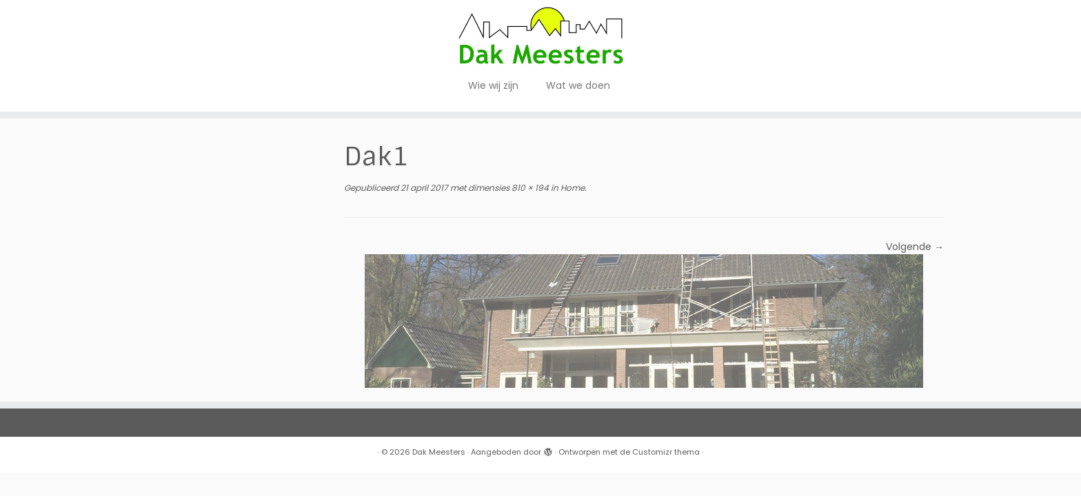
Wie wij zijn (493, 85)
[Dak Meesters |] (540, 35)
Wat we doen (578, 85)
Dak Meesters (438, 451)
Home (571, 188)
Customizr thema (666, 451)
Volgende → (915, 247)
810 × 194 (529, 188)
